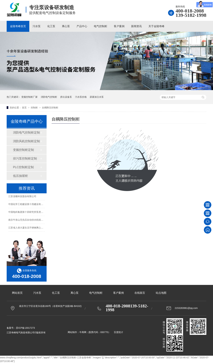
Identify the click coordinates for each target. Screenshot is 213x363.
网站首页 (17, 292)
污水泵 (37, 26)
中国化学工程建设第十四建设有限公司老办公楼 (32, 204)
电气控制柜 (100, 26)
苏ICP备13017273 (25, 328)
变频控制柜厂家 (29, 97)
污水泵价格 (81, 97)
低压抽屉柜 (20, 176)
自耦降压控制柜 (50, 107)
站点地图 (161, 292)
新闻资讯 (136, 26)
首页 (24, 107)
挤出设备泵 (66, 97)
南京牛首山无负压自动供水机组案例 (27, 220)
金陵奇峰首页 (18, 26)
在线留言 (139, 292)
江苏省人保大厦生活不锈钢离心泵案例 (28, 227)
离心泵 (66, 26)
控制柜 (34, 107)
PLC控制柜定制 (23, 167)
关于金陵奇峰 (156, 26)
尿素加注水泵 (97, 97)
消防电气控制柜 (49, 97)
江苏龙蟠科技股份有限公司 (22, 196)
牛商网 (82, 332)
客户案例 (119, 26)
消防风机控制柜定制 (26, 141)
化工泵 (51, 26)
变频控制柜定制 (23, 150)
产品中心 (82, 26)
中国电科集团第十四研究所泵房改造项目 (29, 212)
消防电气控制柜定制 (26, 132)
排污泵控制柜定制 (25, 158)
